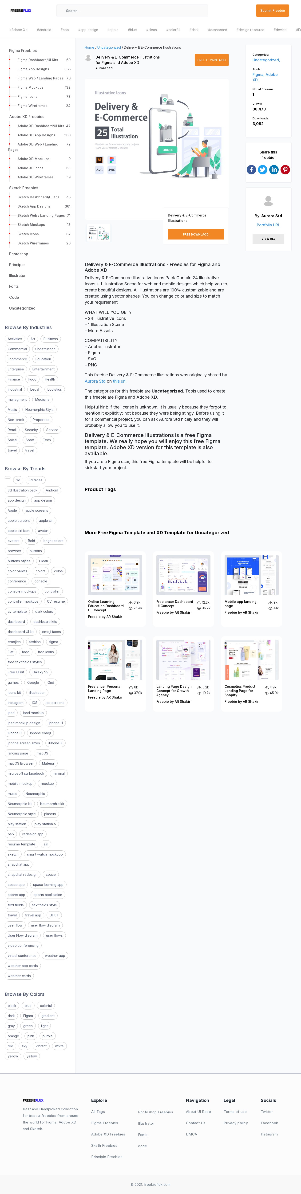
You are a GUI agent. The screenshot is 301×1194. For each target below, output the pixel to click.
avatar (43, 531)
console (41, 581)
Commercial (17, 349)
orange (13, 1036)
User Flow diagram (23, 935)
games (13, 682)
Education (43, 359)
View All (268, 238)
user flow (15, 925)
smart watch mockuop (45, 854)
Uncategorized (109, 47)
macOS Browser (21, 763)
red (10, 1046)
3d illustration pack (22, 490)
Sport (30, 440)
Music (12, 410)
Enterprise (16, 369)
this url (119, 381)
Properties (41, 420)
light (44, 1026)
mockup (47, 784)
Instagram (16, 703)
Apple (12, 510)
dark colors (44, 611)
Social (12, 440)
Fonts (143, 1134)
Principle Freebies (107, 1157)
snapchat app (18, 864)
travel (12, 450)
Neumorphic (35, 794)
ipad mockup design (24, 723)
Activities (15, 339)
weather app (55, 956)
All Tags (98, 1111)
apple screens (36, 510)
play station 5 (45, 824)
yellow (13, 1056)
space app (16, 885)
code (142, 1146)
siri (46, 844)
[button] (93, 153)
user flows (54, 935)
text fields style (44, 905)
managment (17, 399)
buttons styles (19, 561)
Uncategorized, (266, 60)
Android (52, 490)
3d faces (36, 480)
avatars (14, 541)
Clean (43, 561)
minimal (59, 773)
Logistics (55, 389)
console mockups (22, 591)
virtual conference (22, 956)
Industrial (15, 389)
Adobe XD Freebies (108, 1134)
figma (53, 642)
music (12, 794)
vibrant (41, 1046)
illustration (37, 693)
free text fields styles (25, 662)
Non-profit (16, 420)
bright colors (53, 541)
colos (58, 571)
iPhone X (55, 743)
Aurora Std (104, 68)
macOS (42, 753)
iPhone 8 (15, 733)
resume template (21, 844)
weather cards (19, 976)
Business (51, 339)
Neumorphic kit (20, 804)
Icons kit (14, 693)
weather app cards (23, 966)
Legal (34, 389)
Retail (12, 430)
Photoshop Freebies (155, 1112)
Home (89, 47)
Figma (28, 1016)
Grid (51, 682)
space (51, 874)
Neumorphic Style (39, 410)
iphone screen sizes (24, 743)
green (28, 1026)
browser (14, 551)
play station (17, 824)
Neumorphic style (22, 814)
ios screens (55, 703)
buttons (36, 551)
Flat (10, 652)
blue (28, 1006)
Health (50, 379)
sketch (13, 854)
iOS (34, 703)
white (59, 1046)
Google (33, 682)
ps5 (11, 834)
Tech (47, 440)
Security (31, 430)
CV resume (56, 601)
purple (48, 1036)
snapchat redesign (22, 874)
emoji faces (51, 632)
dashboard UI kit (21, 632)
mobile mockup (20, 784)
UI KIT (54, 915)
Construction (45, 349)
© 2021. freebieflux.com (150, 1184)
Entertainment (43, 369)
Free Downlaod (212, 60)
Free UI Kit (16, 672)
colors (41, 571)
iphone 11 (56, 723)
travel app (33, 915)
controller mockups (23, 601)
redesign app (33, 834)
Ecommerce (17, 359)
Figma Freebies (104, 1123)
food (25, 652)
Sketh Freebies (104, 1145)
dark (11, 1016)
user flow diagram (45, 925)
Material (48, 763)
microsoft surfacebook (26, 773)
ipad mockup (33, 713)
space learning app (48, 885)
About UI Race (198, 1111)
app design (17, 500)
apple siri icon (19, 531)
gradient (48, 1016)
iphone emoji (40, 733)
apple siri (46, 520)
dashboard (16, 622)
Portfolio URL (268, 225)
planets (50, 814)
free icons (46, 652)
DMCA (191, 1134)
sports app (16, 895)
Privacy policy (236, 1123)
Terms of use (235, 1111)
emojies (14, 642)
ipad (11, 713)
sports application (48, 895)
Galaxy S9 (40, 672)
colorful (46, 1006)
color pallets (17, 571)
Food (32, 379)
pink (31, 1036)
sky (24, 1046)
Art (33, 339)
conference (17, 581)
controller (52, 591)
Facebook (269, 1123)
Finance (14, 379)
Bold (31, 541)
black (12, 1006)
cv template (17, 611)
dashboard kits (45, 622)
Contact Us (196, 1123)
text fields (16, 905)
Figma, (259, 74)
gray (11, 1026)
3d (18, 480)
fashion (35, 642)
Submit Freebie (272, 10)
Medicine (42, 399)
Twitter (267, 1111)
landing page (18, 753)
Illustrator (146, 1123)
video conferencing (23, 945)
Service (52, 430)
